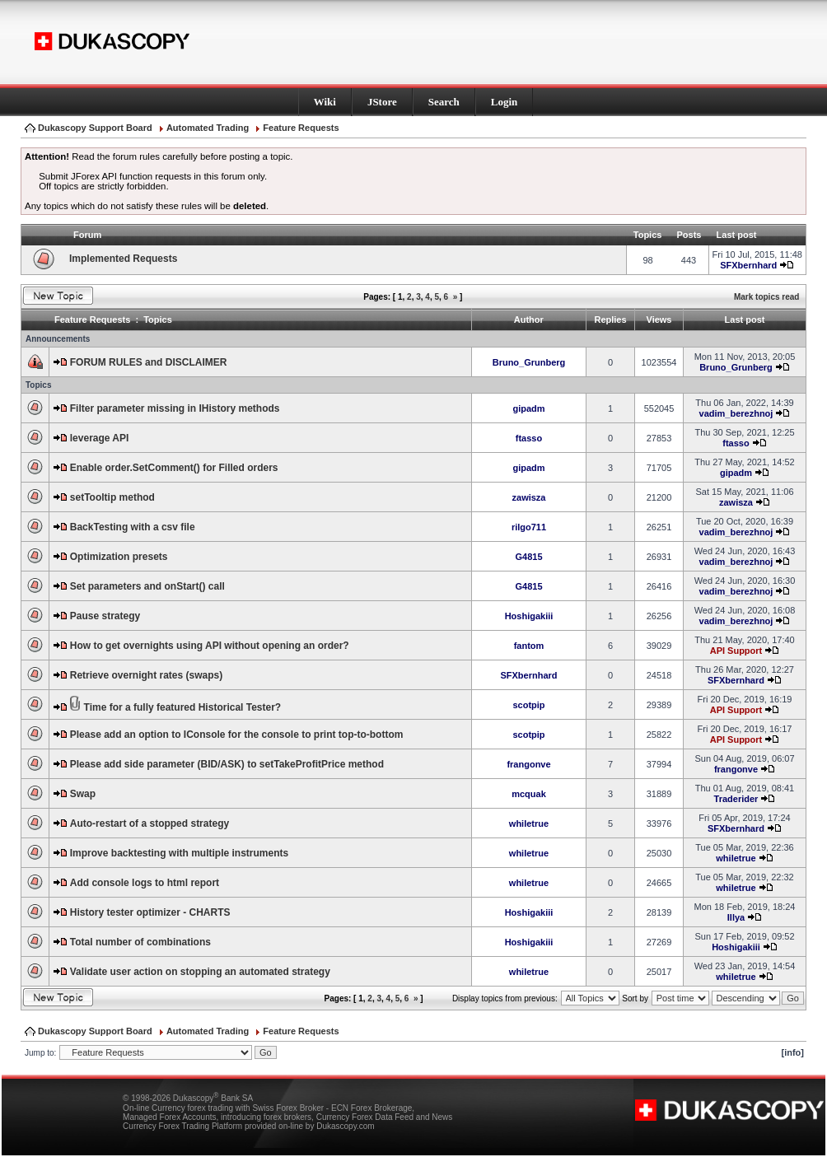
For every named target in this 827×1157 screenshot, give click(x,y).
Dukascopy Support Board (95, 128)
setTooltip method (112, 497)
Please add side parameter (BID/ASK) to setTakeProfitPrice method (227, 764)
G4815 (528, 557)
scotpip (528, 705)
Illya (736, 917)
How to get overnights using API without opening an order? (209, 645)
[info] (793, 1052)
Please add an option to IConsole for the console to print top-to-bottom (237, 734)
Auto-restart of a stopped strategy (149, 823)
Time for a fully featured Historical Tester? (183, 707)
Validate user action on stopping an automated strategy (200, 971)
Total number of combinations (140, 942)
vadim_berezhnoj (736, 413)
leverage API (99, 438)
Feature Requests (301, 128)
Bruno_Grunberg (529, 362)
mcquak (529, 794)
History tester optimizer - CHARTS (150, 912)
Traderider (736, 799)
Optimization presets (119, 556)
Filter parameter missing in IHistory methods (175, 408)
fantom (529, 646)
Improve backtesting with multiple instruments (179, 853)
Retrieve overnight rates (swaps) (146, 675)
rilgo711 (529, 527)
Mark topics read (766, 296)
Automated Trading (207, 128)
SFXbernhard (748, 265)
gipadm (528, 408)
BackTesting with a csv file (132, 527)
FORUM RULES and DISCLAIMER (148, 362)
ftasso (529, 438)
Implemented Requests (123, 258)
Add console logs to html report (144, 883)
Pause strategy (105, 616)
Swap (83, 794)
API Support (736, 650)
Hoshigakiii (529, 616)
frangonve (528, 764)
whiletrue (529, 823)
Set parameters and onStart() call (147, 586)
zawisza (529, 497)
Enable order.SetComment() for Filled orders (174, 468)
